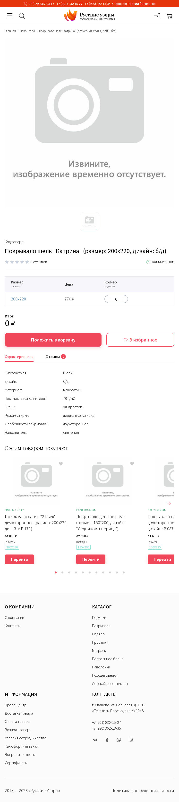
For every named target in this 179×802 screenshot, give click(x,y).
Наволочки (101, 667)
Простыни (100, 642)
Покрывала (27, 31)
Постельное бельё (108, 658)
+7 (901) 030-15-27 (69, 3)
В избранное (140, 340)
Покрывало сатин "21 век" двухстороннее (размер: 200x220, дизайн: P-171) (36, 522)
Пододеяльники (105, 675)
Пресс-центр (15, 704)
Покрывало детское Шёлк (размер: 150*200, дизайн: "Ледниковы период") (101, 522)
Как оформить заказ (21, 746)
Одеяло (98, 633)
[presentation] (168, 503)
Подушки (99, 617)
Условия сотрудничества (25, 737)
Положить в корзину (53, 340)
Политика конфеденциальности (142, 790)
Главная (10, 31)
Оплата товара (17, 721)
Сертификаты (16, 762)
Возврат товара (18, 729)
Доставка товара (19, 713)
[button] (56, 572)
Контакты (12, 625)
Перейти (19, 559)
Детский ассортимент (110, 683)
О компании (14, 617)
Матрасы (99, 650)
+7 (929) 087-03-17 (41, 3)
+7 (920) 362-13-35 (98, 3)
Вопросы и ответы (20, 754)
